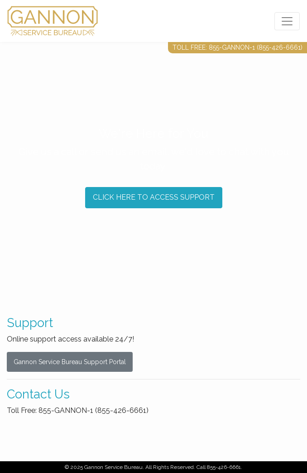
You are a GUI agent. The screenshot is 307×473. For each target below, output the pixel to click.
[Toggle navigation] (287, 21)
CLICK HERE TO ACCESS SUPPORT (154, 197)
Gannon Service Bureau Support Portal (70, 361)
